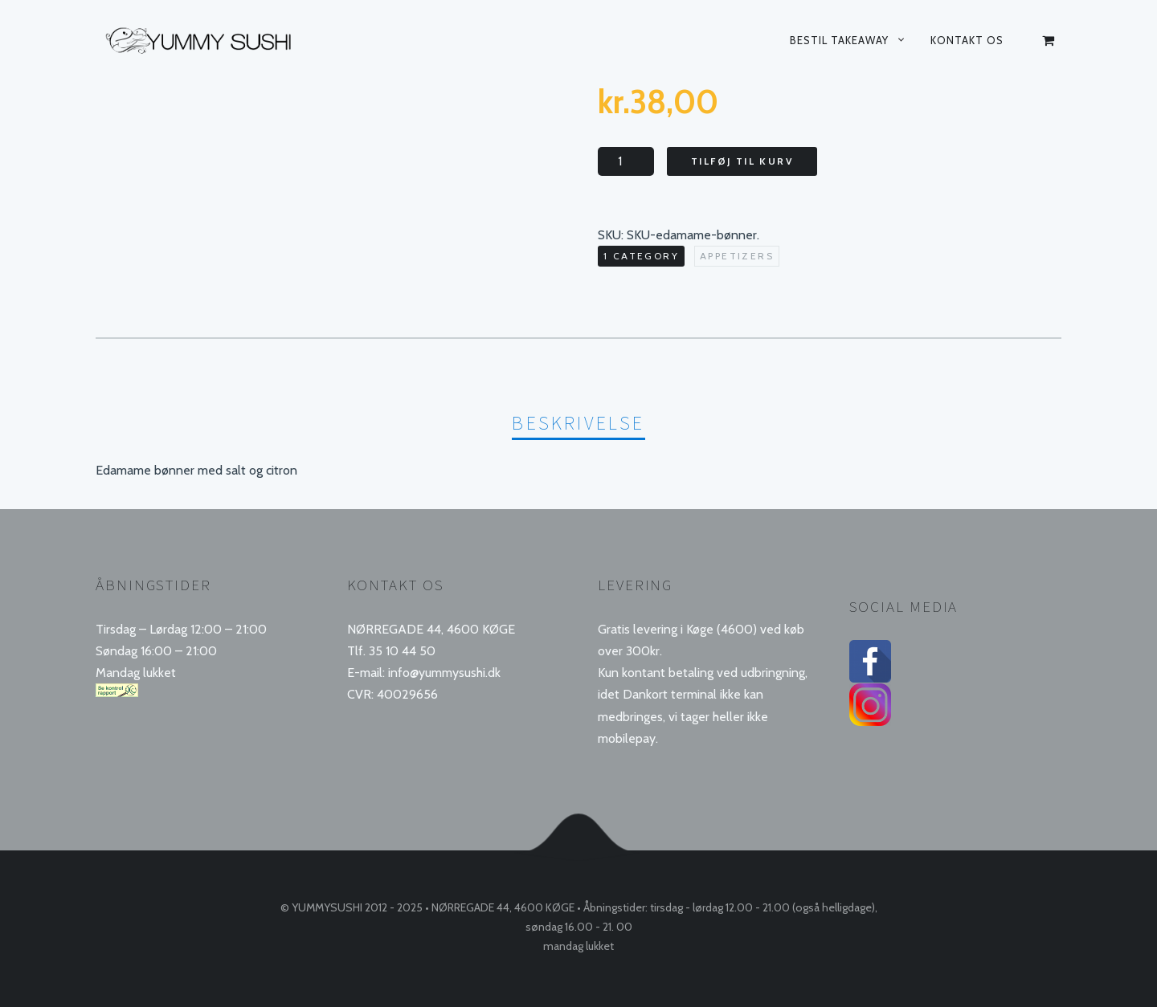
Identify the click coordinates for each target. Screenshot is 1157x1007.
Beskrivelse (578, 422)
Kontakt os (967, 40)
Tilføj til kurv (742, 161)
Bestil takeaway (839, 40)
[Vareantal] (626, 161)
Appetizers (737, 256)
